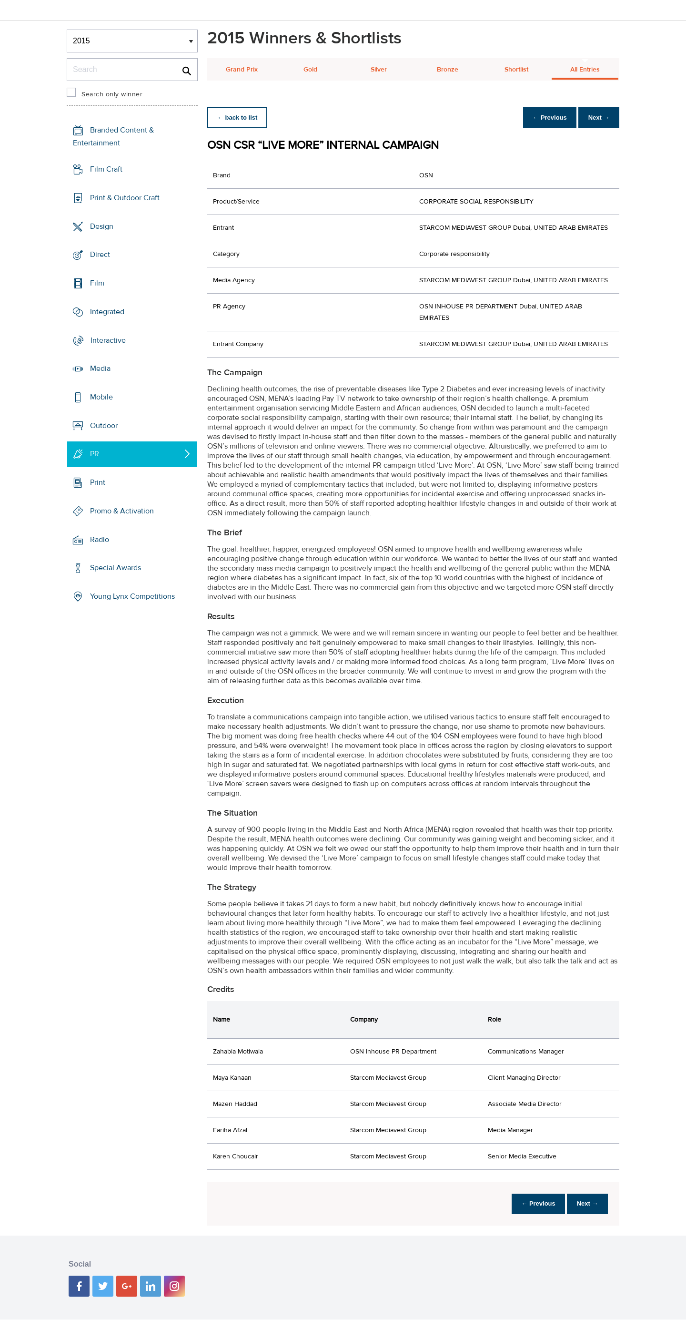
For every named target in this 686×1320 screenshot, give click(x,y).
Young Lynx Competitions (132, 596)
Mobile (101, 397)
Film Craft (106, 169)
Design (101, 226)
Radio (99, 539)
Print (97, 482)
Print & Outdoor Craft (125, 198)
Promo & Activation (122, 511)
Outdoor (104, 425)
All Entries (585, 69)
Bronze (447, 69)
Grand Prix (242, 69)
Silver (379, 69)
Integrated (107, 312)
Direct (100, 254)
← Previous (545, 117)
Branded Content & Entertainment (113, 136)
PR (94, 454)
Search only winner (111, 94)
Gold (310, 69)
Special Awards (115, 568)
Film (97, 283)
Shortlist (516, 69)
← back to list (239, 117)
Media (100, 368)
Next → (597, 117)
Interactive (108, 340)
